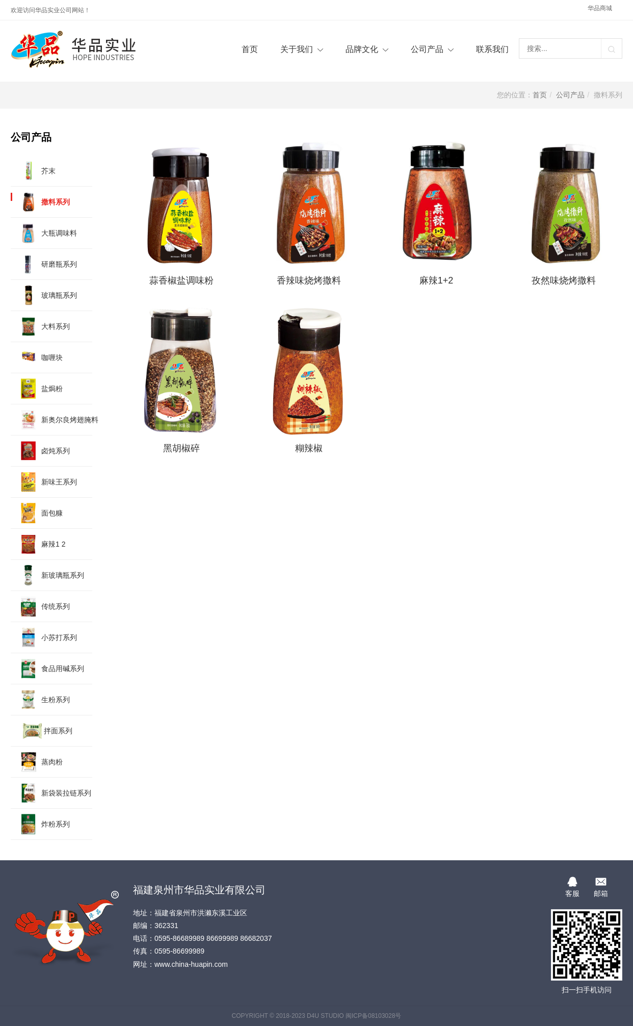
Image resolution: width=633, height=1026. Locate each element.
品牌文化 (367, 49)
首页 (250, 49)
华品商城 (591, 9)
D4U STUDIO (325, 1015)
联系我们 (492, 49)
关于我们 (301, 49)
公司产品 (432, 49)
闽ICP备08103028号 (373, 1015)
